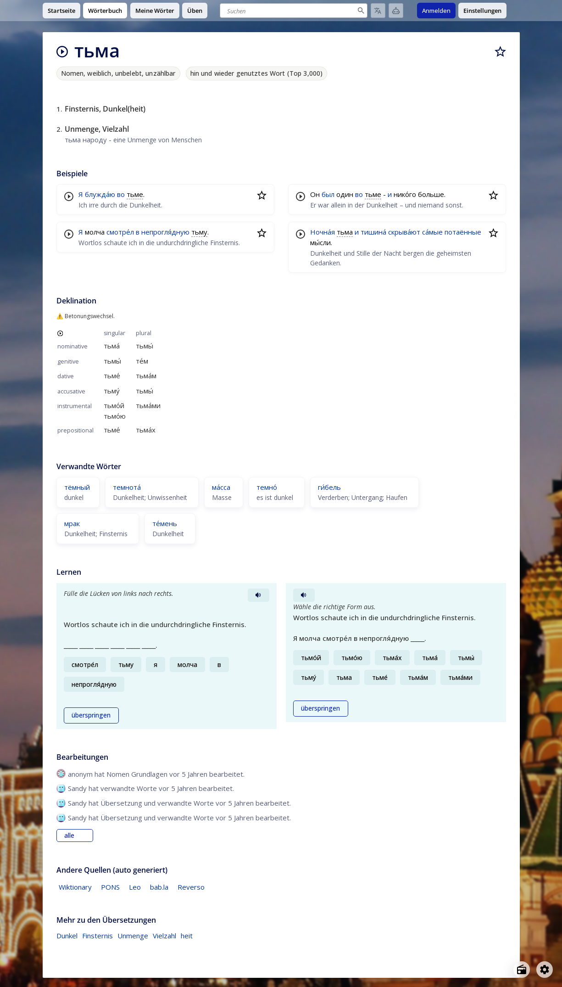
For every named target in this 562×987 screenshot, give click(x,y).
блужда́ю (100, 194)
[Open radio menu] (521, 969)
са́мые (432, 231)
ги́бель (329, 487)
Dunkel (67, 935)
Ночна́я (322, 231)
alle (69, 835)
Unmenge (132, 935)
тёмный (77, 487)
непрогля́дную (165, 231)
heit (187, 935)
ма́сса (221, 487)
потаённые (463, 231)
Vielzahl (164, 935)
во (121, 194)
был (328, 194)
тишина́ (373, 231)
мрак (72, 523)
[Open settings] (544, 969)
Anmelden (436, 10)
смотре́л (120, 231)
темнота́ (127, 487)
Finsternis (97, 935)
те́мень (164, 523)
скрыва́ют (404, 231)
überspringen (91, 715)
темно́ (266, 487)
